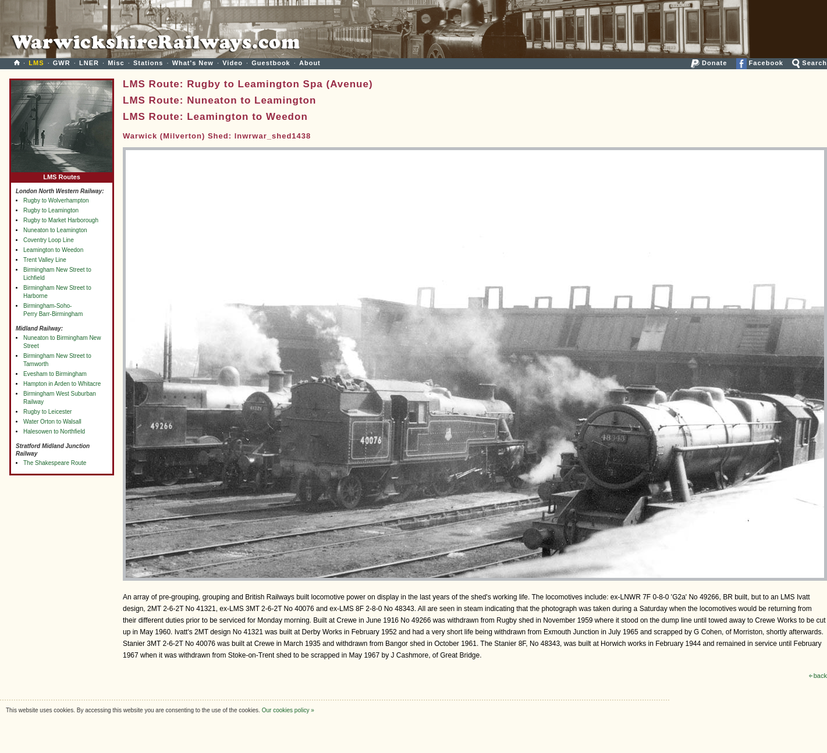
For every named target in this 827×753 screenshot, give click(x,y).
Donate (709, 62)
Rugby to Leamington (51, 210)
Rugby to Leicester (47, 412)
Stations (148, 62)
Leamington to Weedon (53, 250)
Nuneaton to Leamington (55, 230)
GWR (61, 62)
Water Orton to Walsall (52, 421)
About (310, 62)
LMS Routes (61, 174)
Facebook (759, 62)
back (818, 675)
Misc (116, 62)
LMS (36, 62)
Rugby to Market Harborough (60, 220)
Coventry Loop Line (48, 240)
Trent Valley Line (44, 260)
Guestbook (270, 62)
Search (809, 62)
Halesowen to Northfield (54, 431)
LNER (89, 62)
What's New (193, 62)
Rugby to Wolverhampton (56, 200)
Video (232, 62)
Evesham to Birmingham (55, 374)
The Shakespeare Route (54, 463)
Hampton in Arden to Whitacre (62, 384)
